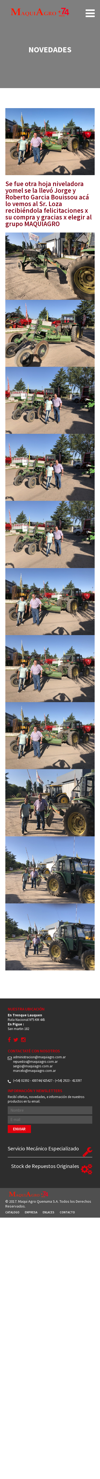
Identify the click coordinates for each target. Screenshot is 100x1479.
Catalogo (12, 1212)
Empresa (31, 1212)
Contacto (67, 1212)
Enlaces (48, 1212)
